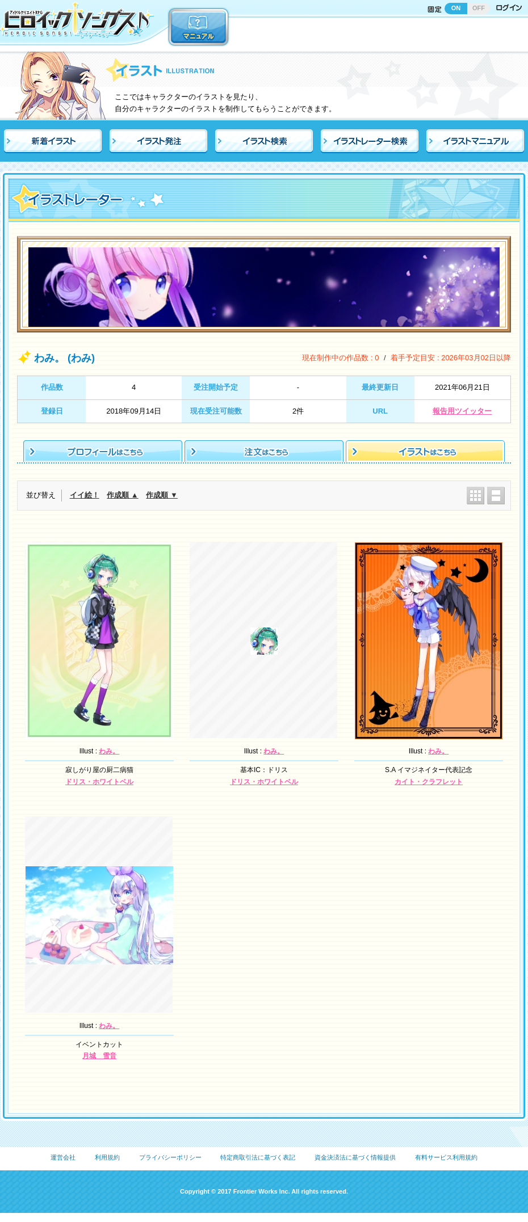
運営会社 (63, 1157)
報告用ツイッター (462, 411)
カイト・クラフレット (429, 782)
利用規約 (107, 1157)
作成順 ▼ (161, 495)
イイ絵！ (84, 495)
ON (456, 8)
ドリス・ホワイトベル (99, 782)
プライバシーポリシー (170, 1157)
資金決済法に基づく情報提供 (355, 1157)
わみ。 (109, 751)
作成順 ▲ (122, 495)
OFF (478, 8)
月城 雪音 (99, 1056)
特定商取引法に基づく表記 (257, 1157)
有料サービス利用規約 (446, 1157)
